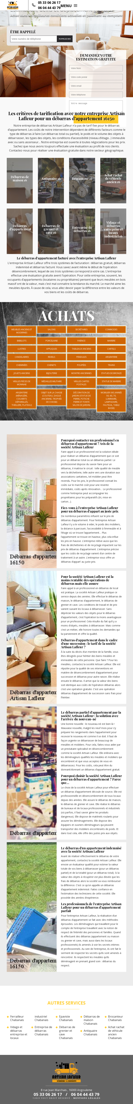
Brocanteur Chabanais (115, 1018)
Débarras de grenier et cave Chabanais (67, 1032)
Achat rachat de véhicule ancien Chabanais (116, 1032)
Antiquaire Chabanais (90, 1032)
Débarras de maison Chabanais (92, 1020)
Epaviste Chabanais (66, 1018)
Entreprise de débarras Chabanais (43, 1030)
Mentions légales (86, 1098)
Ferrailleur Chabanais (17, 1018)
